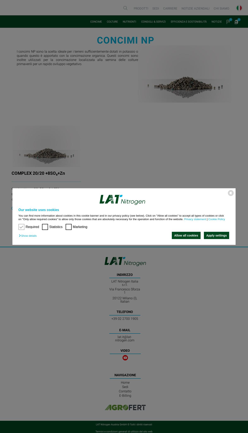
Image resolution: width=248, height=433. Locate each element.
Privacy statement (195, 219)
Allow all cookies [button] (186, 235)
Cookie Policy (216, 219)
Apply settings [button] (216, 235)
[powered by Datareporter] (231, 195)
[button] (28, 236)
